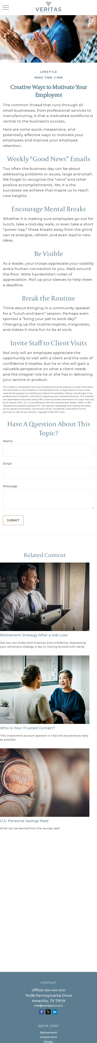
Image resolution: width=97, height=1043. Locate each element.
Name (7, 441)
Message (10, 486)
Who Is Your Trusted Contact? (27, 728)
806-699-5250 (55, 990)
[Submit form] (13, 520)
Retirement (48, 1032)
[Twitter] (48, 1011)
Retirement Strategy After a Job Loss (34, 635)
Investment (48, 1037)
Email (7, 463)
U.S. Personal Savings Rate (24, 821)
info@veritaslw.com (48, 1005)
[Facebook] (41, 1011)
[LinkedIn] (54, 1011)
